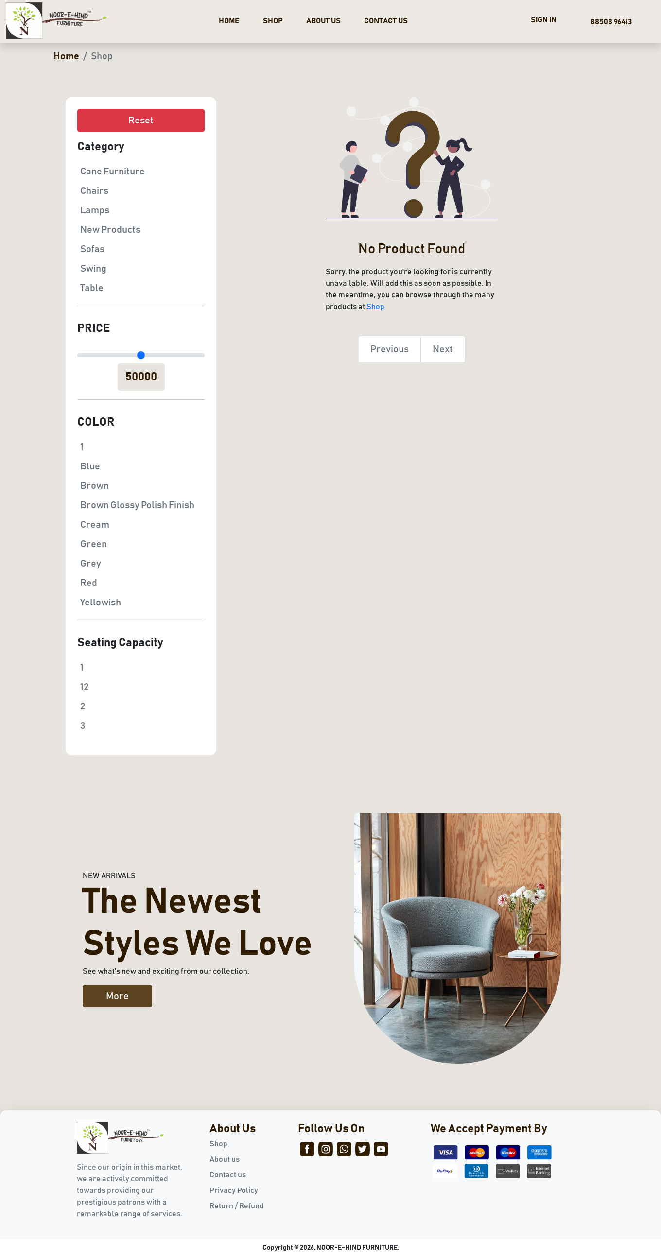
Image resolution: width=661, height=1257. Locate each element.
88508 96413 (610, 22)
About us (224, 1159)
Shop (375, 306)
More (117, 996)
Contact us (227, 1175)
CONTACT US (386, 21)
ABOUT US (323, 21)
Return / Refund (236, 1206)
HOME (229, 21)
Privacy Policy (233, 1190)
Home (66, 56)
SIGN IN (544, 20)
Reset (141, 120)
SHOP (273, 21)
